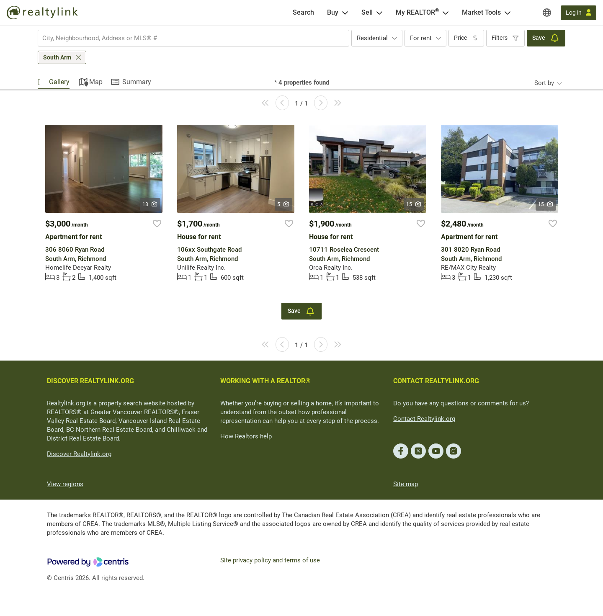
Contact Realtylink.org (424, 419)
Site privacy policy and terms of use (270, 560)
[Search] (303, 12)
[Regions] (546, 12)
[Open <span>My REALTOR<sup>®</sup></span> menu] (445, 12)
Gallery (59, 82)
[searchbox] (188, 38)
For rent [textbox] (421, 38)
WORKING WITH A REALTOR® (265, 381)
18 (150, 204)
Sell (367, 12)
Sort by (544, 83)
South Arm (57, 57)
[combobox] (193, 38)
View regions (65, 484)
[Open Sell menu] (379, 12)
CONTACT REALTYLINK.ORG (436, 381)
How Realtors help (246, 436)
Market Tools (481, 12)
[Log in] (578, 12)
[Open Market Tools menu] (507, 12)
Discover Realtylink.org (79, 454)
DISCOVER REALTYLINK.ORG (90, 381)
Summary (136, 82)
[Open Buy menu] (345, 12)
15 (414, 204)
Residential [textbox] (372, 38)
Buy (332, 12)
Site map (405, 484)
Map (96, 82)
